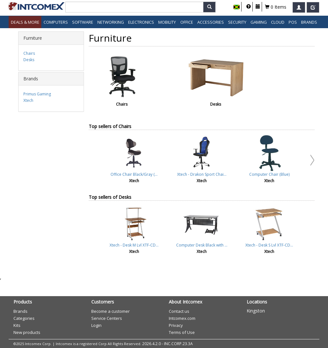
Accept (189, 182)
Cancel (216, 182)
